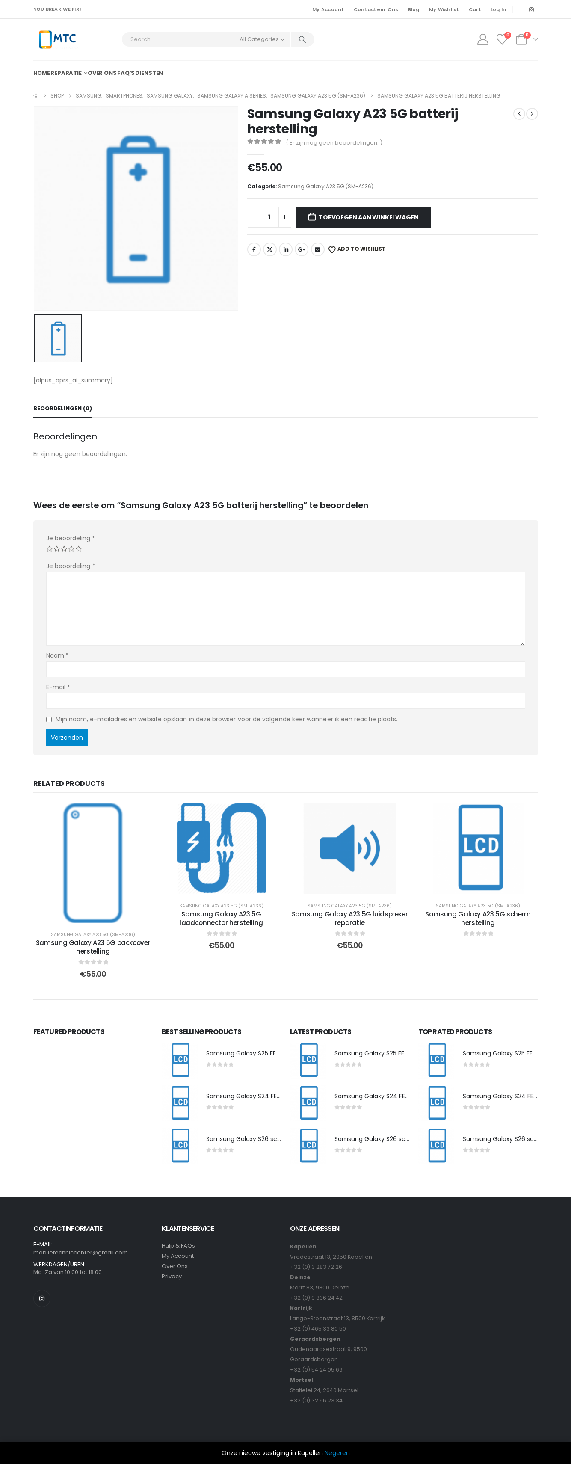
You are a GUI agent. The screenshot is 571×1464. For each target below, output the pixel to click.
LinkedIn (286, 249)
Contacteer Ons (376, 9)
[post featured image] (180, 1061)
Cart (475, 9)
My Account (328, 9)
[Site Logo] (57, 39)
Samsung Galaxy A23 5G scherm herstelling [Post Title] (478, 918)
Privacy (172, 1276)
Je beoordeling (70, 538)
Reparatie (66, 73)
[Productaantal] (269, 217)
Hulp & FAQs (178, 1246)
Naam (57, 655)
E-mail (58, 687)
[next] (532, 114)
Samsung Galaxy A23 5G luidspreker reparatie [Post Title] (350, 918)
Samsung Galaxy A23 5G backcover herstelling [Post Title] (93, 947)
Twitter (270, 249)
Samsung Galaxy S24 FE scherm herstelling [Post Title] (270, 1096)
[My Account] (482, 39)
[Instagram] (532, 9)
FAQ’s (126, 73)
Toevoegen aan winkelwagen (369, 217)
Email (318, 249)
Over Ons (175, 1266)
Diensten (149, 73)
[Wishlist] (502, 39)
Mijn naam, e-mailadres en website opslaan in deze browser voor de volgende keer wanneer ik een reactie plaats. (227, 719)
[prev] (519, 114)
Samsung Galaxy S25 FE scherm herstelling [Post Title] (269, 1053)
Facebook (254, 249)
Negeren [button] (337, 1453)
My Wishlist (444, 9)
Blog (414, 9)
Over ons (102, 73)
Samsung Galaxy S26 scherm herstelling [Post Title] (266, 1139)
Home (41, 73)
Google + (301, 249)
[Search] (303, 39)
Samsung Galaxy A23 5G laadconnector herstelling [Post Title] (221, 918)
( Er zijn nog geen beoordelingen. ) (334, 143)
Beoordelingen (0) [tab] (62, 408)
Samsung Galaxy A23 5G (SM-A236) (325, 186)
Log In (498, 9)
